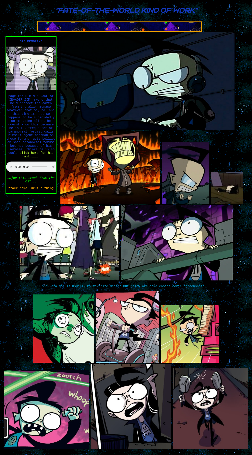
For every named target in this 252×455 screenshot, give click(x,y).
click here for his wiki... (37, 154)
